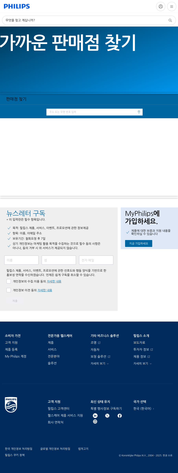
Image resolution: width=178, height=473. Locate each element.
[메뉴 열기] (171, 6)
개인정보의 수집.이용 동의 (37, 281)
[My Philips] (160, 6)
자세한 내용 (54, 281)
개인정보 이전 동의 (32, 290)
